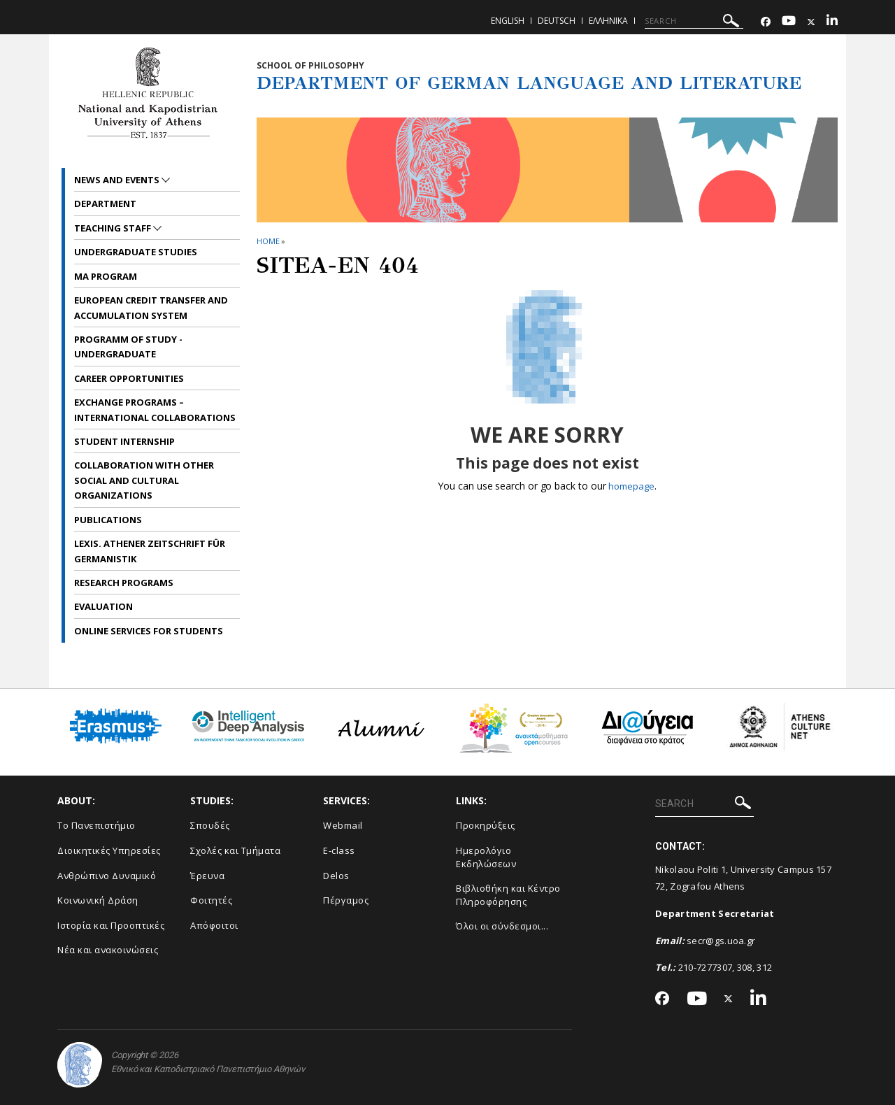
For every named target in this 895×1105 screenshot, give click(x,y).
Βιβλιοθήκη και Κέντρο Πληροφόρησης (508, 895)
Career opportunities (129, 378)
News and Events (118, 179)
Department (105, 203)
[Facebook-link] (766, 22)
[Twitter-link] (811, 22)
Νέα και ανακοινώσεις (107, 949)
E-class (339, 850)
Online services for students (148, 631)
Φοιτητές (211, 900)
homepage (631, 485)
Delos (336, 875)
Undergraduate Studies (135, 251)
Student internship (124, 441)
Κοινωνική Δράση (97, 900)
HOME (268, 241)
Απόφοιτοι (214, 925)
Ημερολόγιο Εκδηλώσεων (486, 857)
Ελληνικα (608, 21)
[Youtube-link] (789, 22)
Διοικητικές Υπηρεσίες (109, 850)
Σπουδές (210, 825)
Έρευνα (207, 875)
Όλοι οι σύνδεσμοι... (502, 926)
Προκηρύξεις (485, 825)
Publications (108, 519)
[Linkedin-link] (832, 22)
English (507, 21)
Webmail (343, 825)
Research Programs (123, 582)
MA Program (105, 276)
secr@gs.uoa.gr (721, 940)
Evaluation (103, 606)
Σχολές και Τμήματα (235, 850)
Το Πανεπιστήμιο (96, 825)
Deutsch (556, 21)
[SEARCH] (694, 21)
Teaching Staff (113, 228)
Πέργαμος (345, 900)
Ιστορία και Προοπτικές (110, 925)
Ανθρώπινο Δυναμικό (106, 875)
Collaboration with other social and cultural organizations (144, 480)
